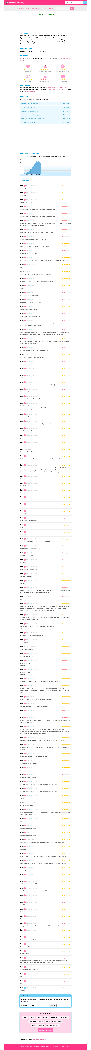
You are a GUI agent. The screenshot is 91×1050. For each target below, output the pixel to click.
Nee (49, 87)
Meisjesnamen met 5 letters (45, 103)
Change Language (26, 1046)
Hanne (53, 89)
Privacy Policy (65, 1046)
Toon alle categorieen (45, 1030)
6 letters (45, 1017)
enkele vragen (52, 44)
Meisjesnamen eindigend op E (45, 111)
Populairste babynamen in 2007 (45, 123)
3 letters (25, 1017)
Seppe (53, 87)
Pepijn (66, 87)
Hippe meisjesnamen (38, 1025)
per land (41, 1021)
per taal (48, 1021)
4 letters (32, 1017)
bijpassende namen (30, 91)
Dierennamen (55, 1046)
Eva (62, 89)
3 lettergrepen (32, 1021)
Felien (58, 89)
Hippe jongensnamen (52, 1025)
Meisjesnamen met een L (45, 107)
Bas (57, 87)
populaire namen (57, 1021)
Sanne (49, 89)
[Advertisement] (10, 36)
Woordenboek (45, 1046)
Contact (36, 1046)
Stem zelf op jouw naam (39, 1039)
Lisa (65, 89)
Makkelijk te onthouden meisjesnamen (45, 119)
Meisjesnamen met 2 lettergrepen (45, 115)
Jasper (61, 87)
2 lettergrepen (64, 1017)
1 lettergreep (54, 1017)
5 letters (38, 1017)
